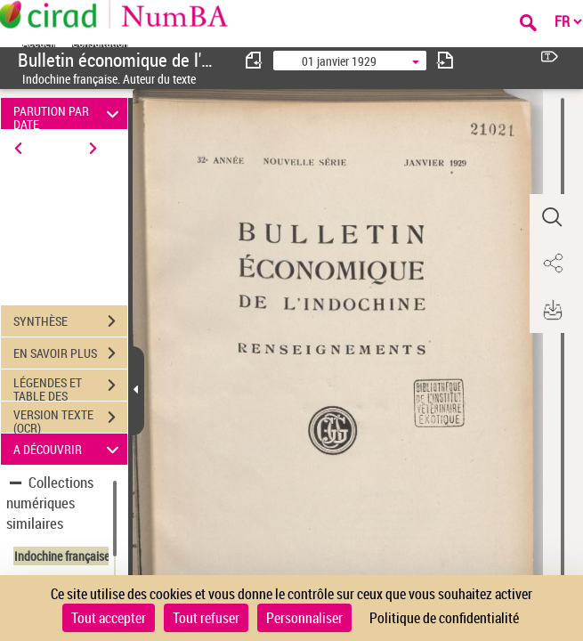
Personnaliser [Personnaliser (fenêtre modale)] (304, 618)
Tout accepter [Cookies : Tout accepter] (108, 618)
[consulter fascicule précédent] (254, 60)
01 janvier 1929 (339, 61)
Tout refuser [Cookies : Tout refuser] (206, 618)
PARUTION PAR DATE (68, 113)
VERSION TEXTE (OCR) (70, 419)
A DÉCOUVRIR (68, 449)
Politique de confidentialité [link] (444, 618)
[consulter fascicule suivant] (445, 60)
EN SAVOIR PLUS (70, 353)
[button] (552, 217)
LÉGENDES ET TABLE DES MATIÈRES (70, 387)
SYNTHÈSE (70, 321)
